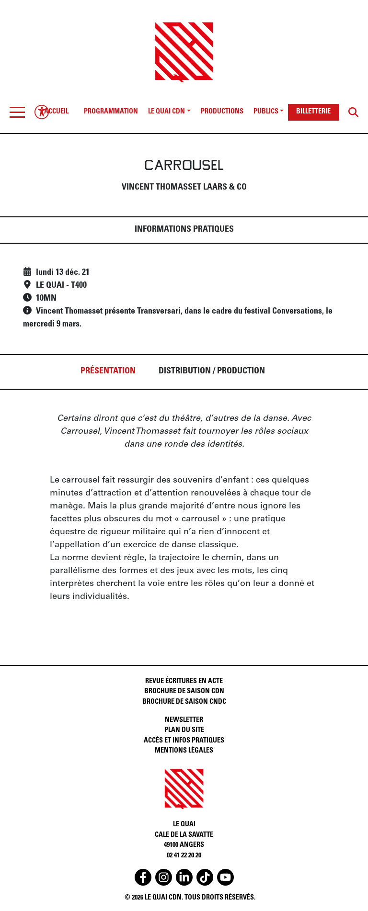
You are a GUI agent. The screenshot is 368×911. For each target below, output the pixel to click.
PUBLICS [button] (265, 112)
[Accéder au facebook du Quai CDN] (143, 877)
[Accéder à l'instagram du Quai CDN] (163, 877)
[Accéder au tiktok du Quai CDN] (204, 877)
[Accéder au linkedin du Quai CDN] (184, 877)
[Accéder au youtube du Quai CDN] (225, 877)
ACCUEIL (56, 112)
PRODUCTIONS (222, 112)
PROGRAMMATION (111, 112)
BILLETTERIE (313, 112)
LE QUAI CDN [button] (166, 112)
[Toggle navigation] (17, 112)
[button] (17, 112)
